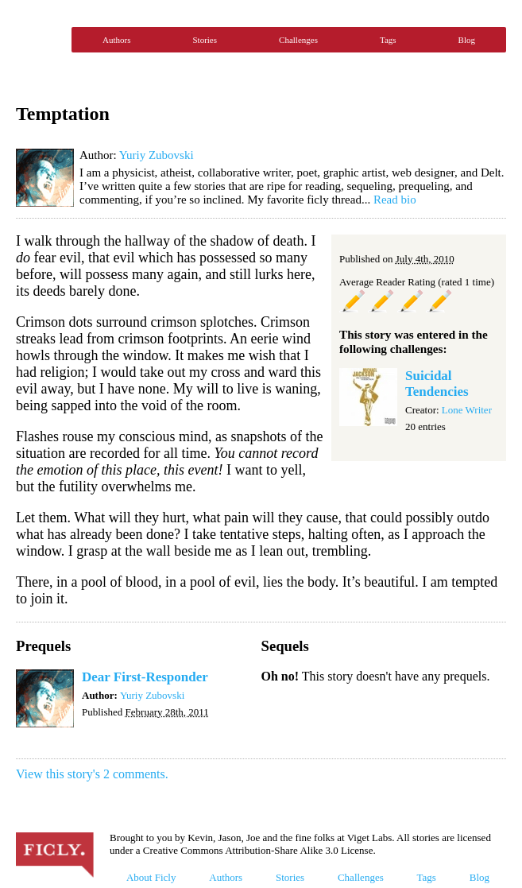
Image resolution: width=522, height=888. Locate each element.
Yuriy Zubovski (156, 155)
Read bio (394, 199)
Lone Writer (467, 410)
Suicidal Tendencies (437, 383)
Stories (204, 40)
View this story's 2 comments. (92, 774)
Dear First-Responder (145, 676)
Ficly (40, 40)
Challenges (298, 40)
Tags (388, 40)
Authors (116, 40)
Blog (466, 40)
